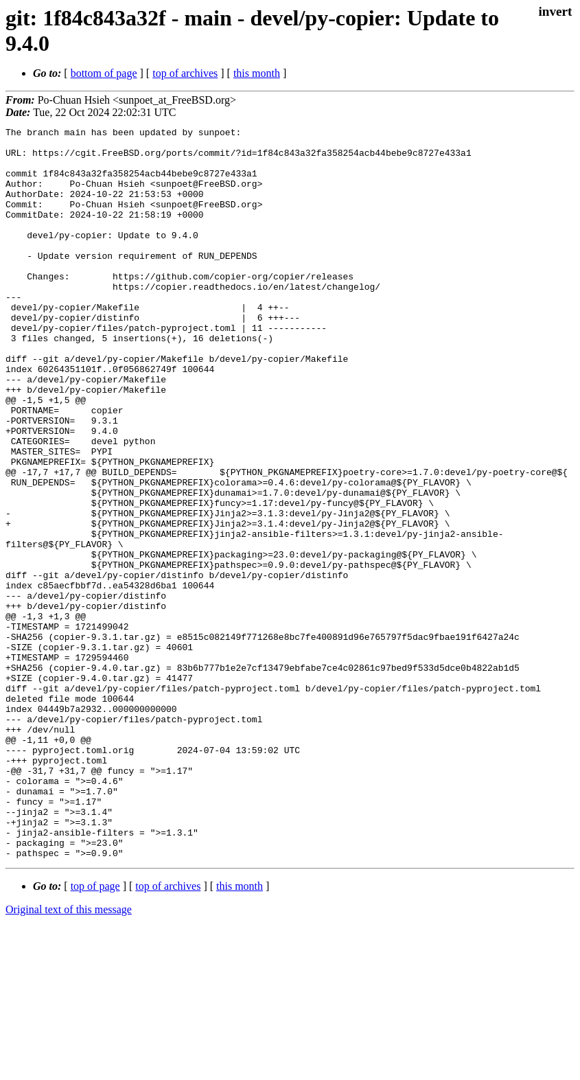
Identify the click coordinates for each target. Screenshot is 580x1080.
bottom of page (104, 73)
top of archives (185, 73)
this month (256, 73)
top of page (95, 1032)
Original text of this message (68, 1055)
